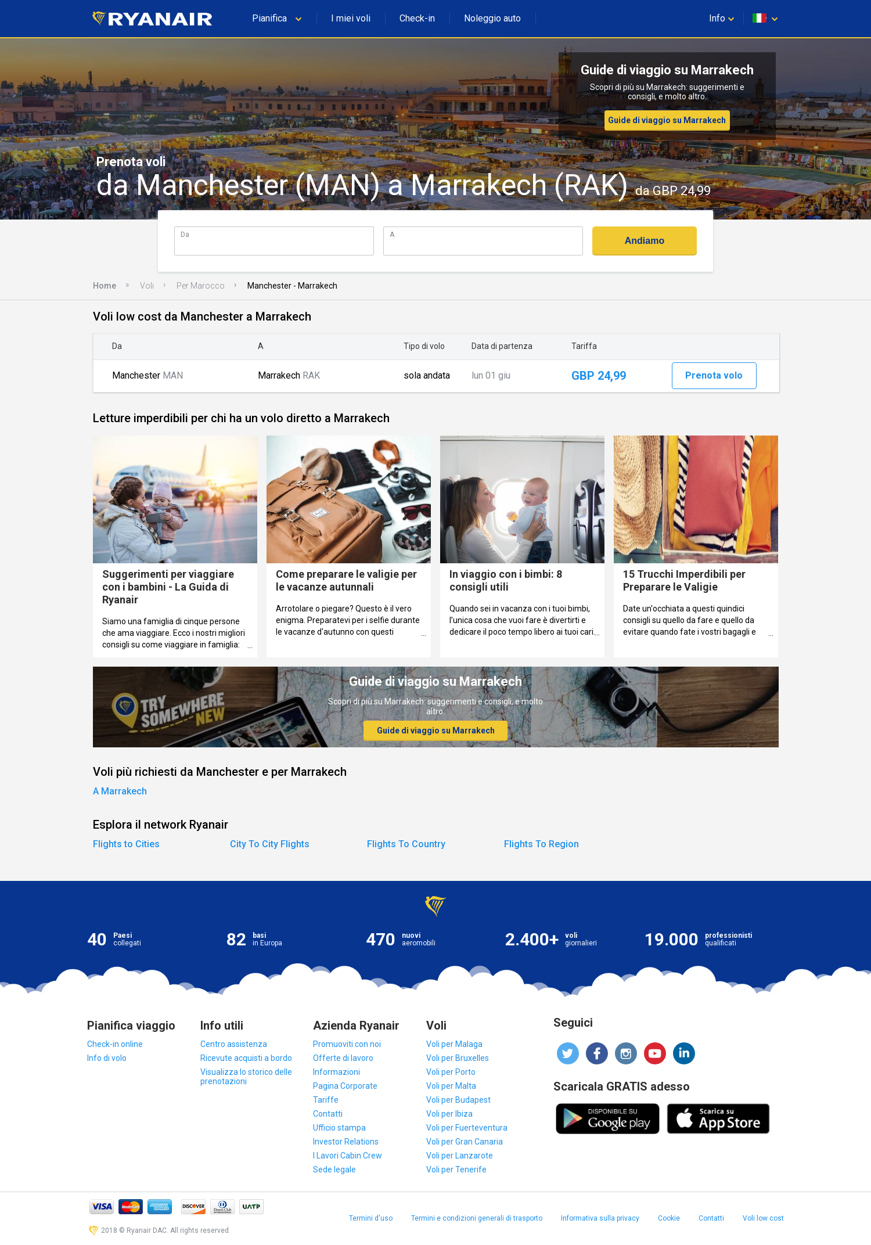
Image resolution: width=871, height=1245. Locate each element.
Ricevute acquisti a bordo (246, 1058)
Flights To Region (541, 844)
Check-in (417, 18)
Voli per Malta (451, 1086)
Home (104, 285)
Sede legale (334, 1169)
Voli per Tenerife (456, 1169)
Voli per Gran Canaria (464, 1141)
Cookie (669, 1218)
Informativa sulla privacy (600, 1218)
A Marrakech (120, 791)
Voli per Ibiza (449, 1113)
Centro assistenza (233, 1044)
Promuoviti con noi (347, 1044)
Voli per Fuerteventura (467, 1127)
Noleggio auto (492, 18)
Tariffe (326, 1099)
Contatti (328, 1113)
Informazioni (336, 1072)
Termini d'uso (371, 1218)
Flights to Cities (126, 844)
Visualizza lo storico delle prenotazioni (246, 1076)
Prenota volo (714, 375)
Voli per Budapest (458, 1099)
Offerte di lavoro (343, 1058)
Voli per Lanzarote (459, 1155)
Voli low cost (763, 1218)
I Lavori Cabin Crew (347, 1155)
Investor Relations (346, 1141)
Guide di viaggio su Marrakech (667, 120)
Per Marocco (201, 285)
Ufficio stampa (339, 1127)
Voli (147, 285)
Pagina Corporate (345, 1086)
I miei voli (350, 18)
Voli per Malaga (454, 1044)
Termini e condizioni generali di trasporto (476, 1218)
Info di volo (107, 1058)
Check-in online (115, 1044)
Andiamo (644, 241)
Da (185, 234)
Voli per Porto (451, 1072)
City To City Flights (269, 844)
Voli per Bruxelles (457, 1058)
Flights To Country (406, 844)
